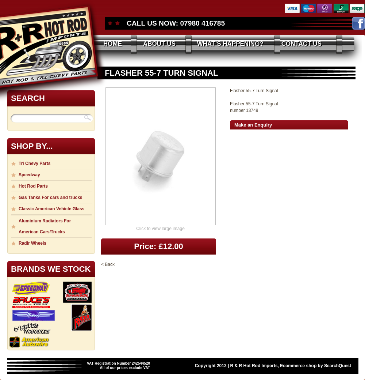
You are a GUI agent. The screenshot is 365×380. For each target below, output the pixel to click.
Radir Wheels (32, 243)
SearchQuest (337, 365)
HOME (112, 43)
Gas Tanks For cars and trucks (50, 197)
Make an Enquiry (253, 125)
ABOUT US (159, 43)
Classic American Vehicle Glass (51, 208)
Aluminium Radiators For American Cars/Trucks (45, 226)
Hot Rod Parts (33, 186)
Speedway (29, 174)
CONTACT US (301, 43)
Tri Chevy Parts (34, 163)
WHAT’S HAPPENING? (230, 43)
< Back (108, 264)
